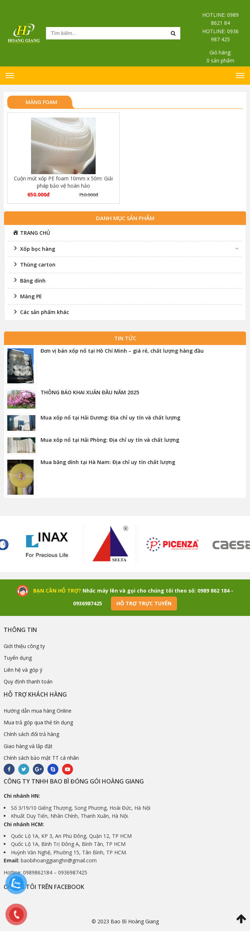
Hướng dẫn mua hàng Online (38, 710)
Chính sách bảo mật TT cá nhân (41, 757)
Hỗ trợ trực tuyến (144, 603)
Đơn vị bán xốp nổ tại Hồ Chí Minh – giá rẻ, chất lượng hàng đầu (122, 350)
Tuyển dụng (18, 657)
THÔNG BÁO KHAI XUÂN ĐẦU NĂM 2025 (90, 392)
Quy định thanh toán (28, 681)
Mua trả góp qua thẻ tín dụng (38, 722)
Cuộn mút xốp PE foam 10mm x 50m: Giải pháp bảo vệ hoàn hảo (63, 182)
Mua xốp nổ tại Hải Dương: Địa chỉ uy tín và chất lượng (110, 417)
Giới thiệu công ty (24, 646)
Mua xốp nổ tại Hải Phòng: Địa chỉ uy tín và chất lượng (110, 439)
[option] (57, 544)
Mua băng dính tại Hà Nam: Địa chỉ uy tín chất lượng (108, 462)
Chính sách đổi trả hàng (31, 734)
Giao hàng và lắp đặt (28, 746)
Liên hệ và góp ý (23, 669)
